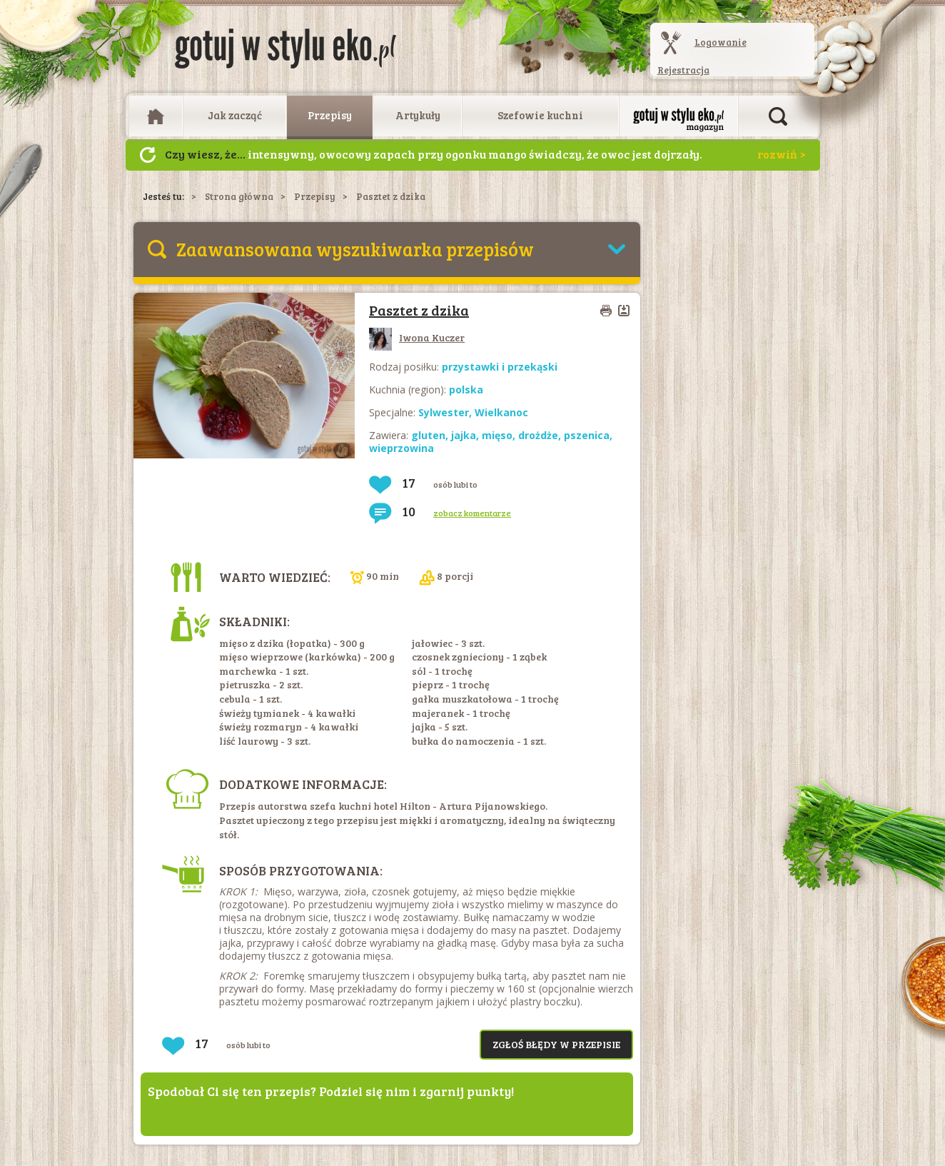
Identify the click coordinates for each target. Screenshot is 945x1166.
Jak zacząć (235, 115)
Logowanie (720, 42)
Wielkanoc (501, 412)
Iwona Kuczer (417, 337)
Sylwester (443, 412)
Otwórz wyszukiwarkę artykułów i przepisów (778, 116)
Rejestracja (683, 70)
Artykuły (417, 115)
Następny (148, 155)
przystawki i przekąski (499, 366)
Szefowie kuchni (540, 115)
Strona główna (239, 196)
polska (466, 389)
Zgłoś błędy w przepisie (556, 1044)
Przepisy (330, 115)
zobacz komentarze (472, 512)
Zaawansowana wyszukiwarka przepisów (355, 248)
